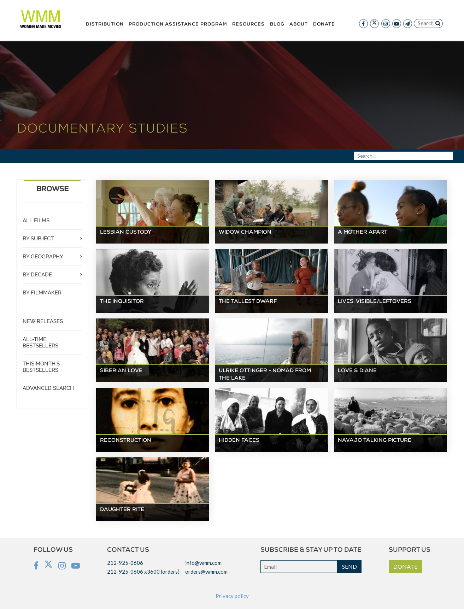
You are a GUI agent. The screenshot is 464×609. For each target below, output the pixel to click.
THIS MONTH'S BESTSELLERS (41, 367)
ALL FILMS (36, 220)
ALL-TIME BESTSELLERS (40, 342)
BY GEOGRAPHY (43, 256)
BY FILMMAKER (42, 292)
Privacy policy (232, 596)
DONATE (405, 566)
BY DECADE (37, 274)
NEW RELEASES (43, 321)
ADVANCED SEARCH (48, 388)
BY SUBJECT (38, 238)
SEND (349, 566)
